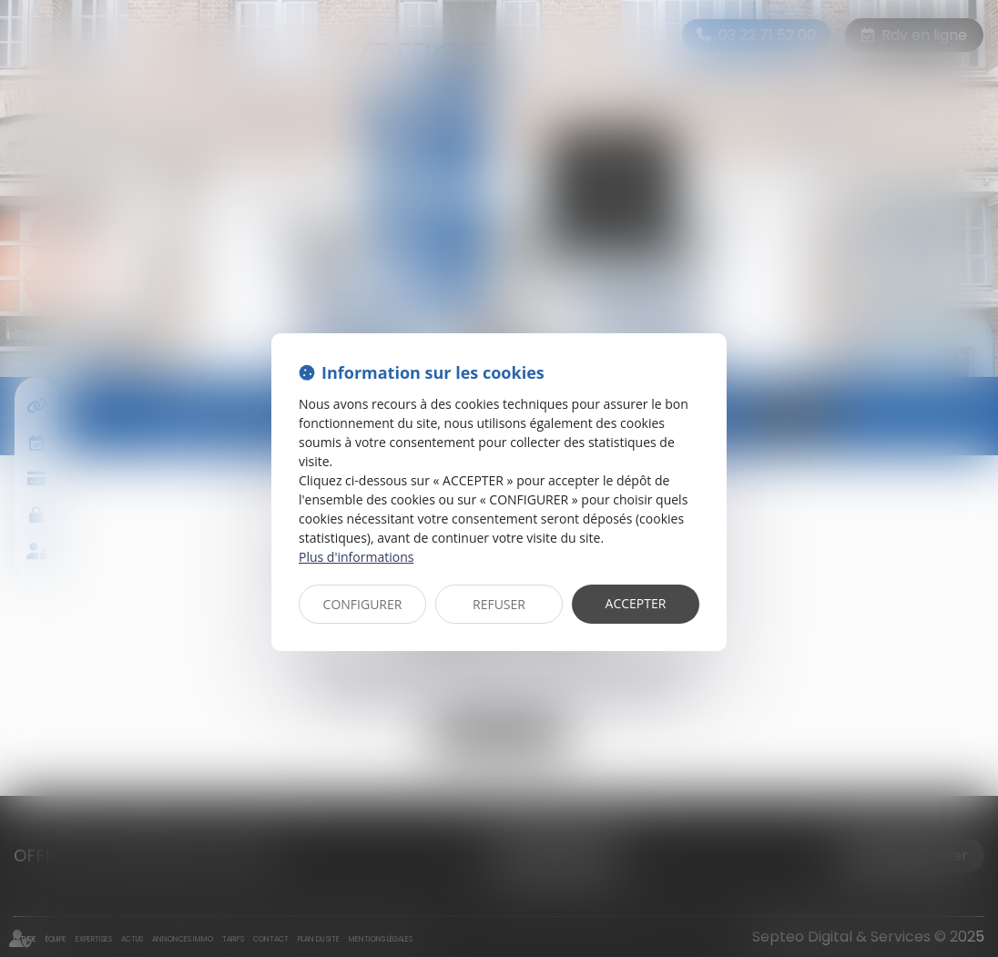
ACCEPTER (636, 603)
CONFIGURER (362, 604)
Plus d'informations (356, 556)
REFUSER (499, 604)
